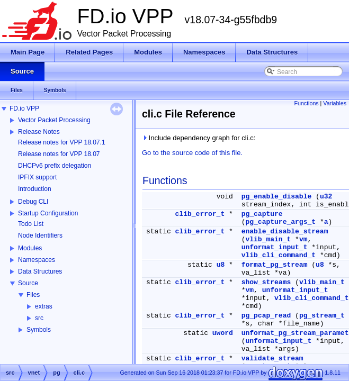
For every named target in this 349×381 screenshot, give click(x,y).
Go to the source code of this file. (192, 153)
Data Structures (40, 271)
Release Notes (39, 131)
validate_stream (272, 358)
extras (43, 306)
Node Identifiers (40, 235)
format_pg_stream (274, 265)
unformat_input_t (274, 247)
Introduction (34, 189)
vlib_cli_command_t (278, 255)
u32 (326, 197)
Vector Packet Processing (54, 120)
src (39, 318)
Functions (306, 103)
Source (28, 283)
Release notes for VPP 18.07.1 (61, 142)
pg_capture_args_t (280, 222)
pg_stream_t (322, 316)
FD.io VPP (24, 108)
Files (33, 294)
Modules (30, 248)
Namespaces (36, 260)
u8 (221, 265)
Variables (334, 103)
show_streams (266, 282)
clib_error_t (200, 214)
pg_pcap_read (266, 316)
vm (303, 239)
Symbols (38, 329)
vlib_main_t (268, 239)
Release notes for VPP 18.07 (59, 154)
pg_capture (262, 214)
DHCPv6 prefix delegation (54, 165)
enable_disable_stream (284, 231)
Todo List (30, 224)
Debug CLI (33, 201)
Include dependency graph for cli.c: (198, 138)
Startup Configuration (48, 213)
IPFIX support (37, 177)
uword (222, 333)
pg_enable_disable (276, 197)
